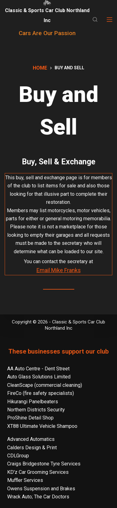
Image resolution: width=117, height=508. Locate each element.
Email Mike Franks (59, 270)
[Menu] (109, 19)
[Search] (95, 19)
